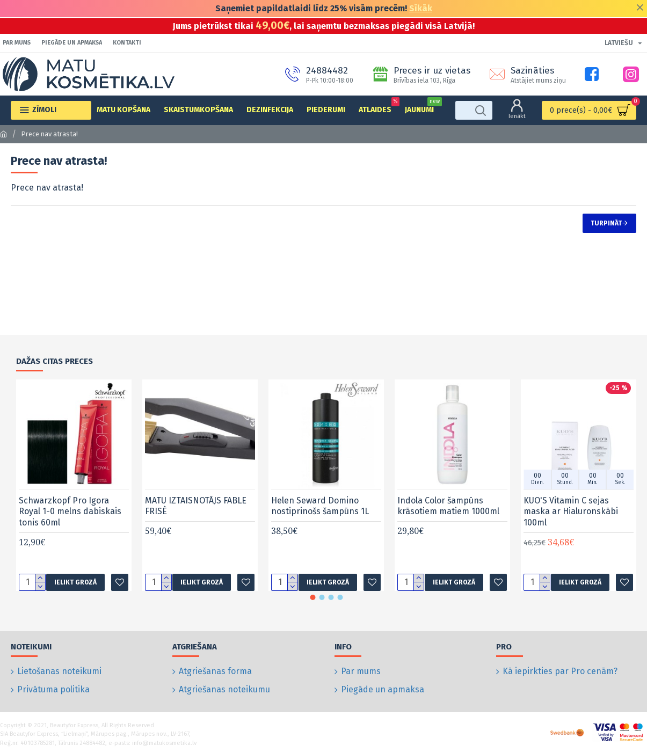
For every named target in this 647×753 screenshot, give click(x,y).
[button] (312, 608)
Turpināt (606, 223)
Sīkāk (420, 8)
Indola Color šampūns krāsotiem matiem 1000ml (448, 517)
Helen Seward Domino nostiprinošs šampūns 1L (320, 517)
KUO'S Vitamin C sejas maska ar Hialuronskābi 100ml (571, 522)
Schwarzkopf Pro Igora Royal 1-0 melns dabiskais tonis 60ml (70, 522)
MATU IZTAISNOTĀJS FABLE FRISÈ (195, 517)
